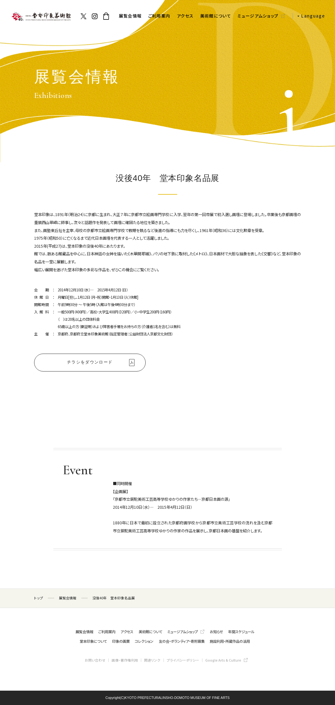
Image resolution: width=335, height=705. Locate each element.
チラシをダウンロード (90, 362)
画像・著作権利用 (125, 660)
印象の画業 (121, 641)
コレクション (144, 641)
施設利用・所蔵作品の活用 (230, 641)
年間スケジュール (241, 631)
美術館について (215, 16)
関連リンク (152, 660)
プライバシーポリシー (183, 660)
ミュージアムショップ (257, 16)
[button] (309, 16)
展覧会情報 (130, 16)
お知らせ (216, 631)
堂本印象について (93, 641)
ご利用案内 (159, 16)
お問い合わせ (95, 660)
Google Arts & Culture (223, 660)
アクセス (185, 16)
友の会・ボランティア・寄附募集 (182, 641)
